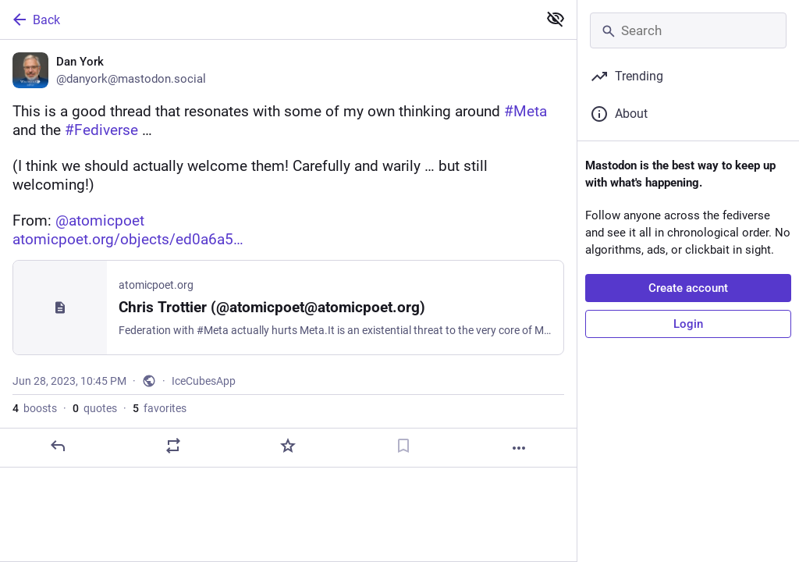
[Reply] (57, 445)
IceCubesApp (204, 381)
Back (35, 19)
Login (688, 324)
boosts (34, 408)
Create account (688, 288)
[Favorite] (288, 445)
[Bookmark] (403, 445)
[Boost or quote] (173, 445)
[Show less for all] (555, 18)
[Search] (688, 30)
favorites (159, 408)
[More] (519, 448)
